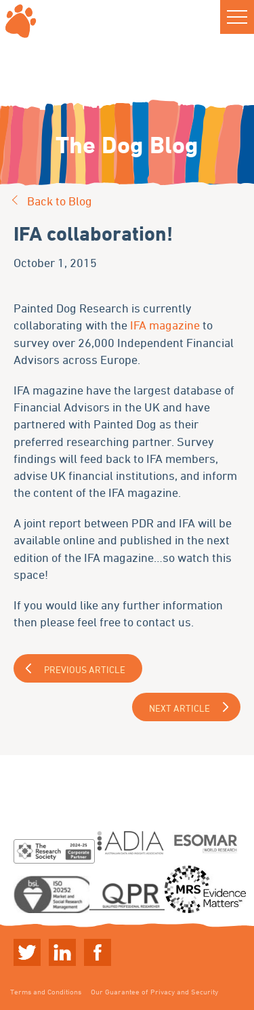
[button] (237, 17)
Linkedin (62, 952)
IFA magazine (165, 324)
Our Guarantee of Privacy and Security (154, 991)
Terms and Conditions (45, 991)
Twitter (27, 952)
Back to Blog (59, 200)
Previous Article (84, 669)
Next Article (179, 708)
